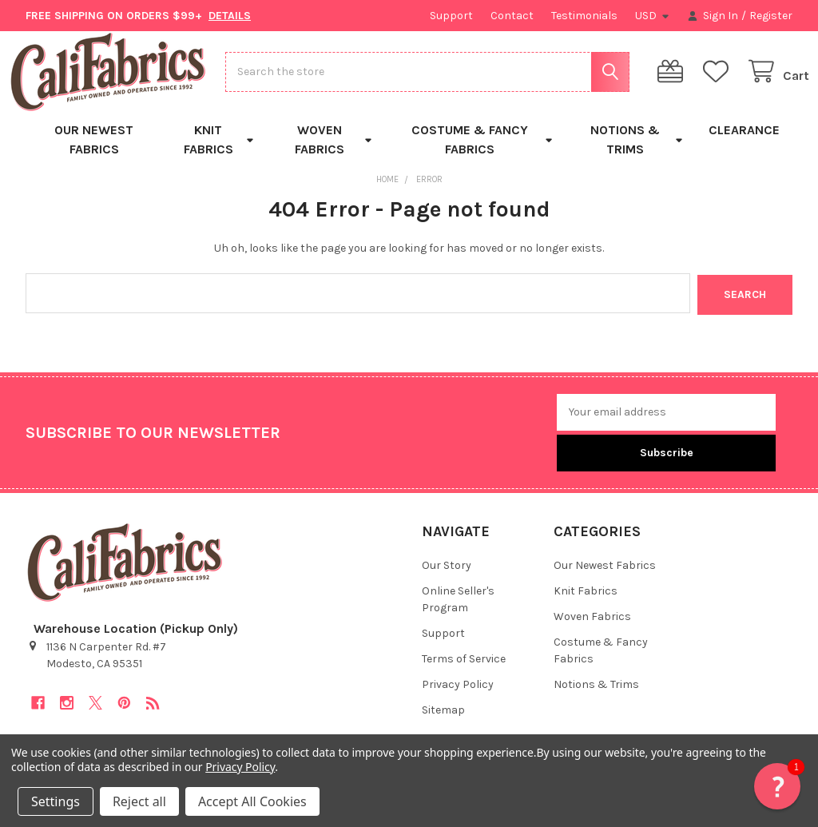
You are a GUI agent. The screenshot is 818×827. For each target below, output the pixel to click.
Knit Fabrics (219, 153)
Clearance (744, 143)
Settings (55, 801)
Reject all (139, 801)
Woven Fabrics (333, 153)
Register (770, 15)
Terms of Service (464, 671)
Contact (512, 15)
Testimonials (584, 15)
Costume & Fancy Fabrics (482, 153)
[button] (777, 786)
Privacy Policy (458, 697)
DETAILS (229, 15)
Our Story (446, 578)
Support (451, 15)
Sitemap (443, 723)
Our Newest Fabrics (93, 153)
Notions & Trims (636, 153)
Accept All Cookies (252, 801)
